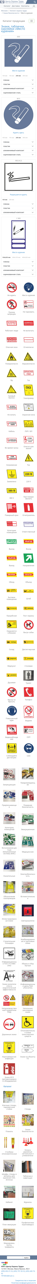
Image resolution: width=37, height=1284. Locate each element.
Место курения (18, 71)
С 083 (18, 218)
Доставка (16, 6)
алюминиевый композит (13, 88)
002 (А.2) (18, 161)
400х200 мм (26, 257)
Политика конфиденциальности (23, 1283)
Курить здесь (18, 132)
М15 (18, 99)
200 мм (18, 76)
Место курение (18, 252)
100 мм (4, 76)
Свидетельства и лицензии (25, 1280)
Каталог (7, 6)
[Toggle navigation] (31, 21)
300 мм (25, 76)
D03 (18, 37)
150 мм (11, 76)
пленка (6, 80)
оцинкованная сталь (12, 93)
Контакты (25, 6)
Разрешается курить (18, 194)
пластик (6, 84)
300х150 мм (16, 257)
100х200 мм (6, 257)
